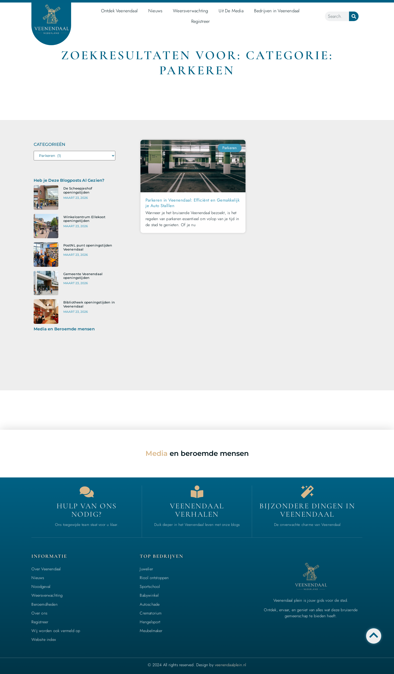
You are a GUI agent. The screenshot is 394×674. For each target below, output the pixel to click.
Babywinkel (149, 595)
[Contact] (86, 491)
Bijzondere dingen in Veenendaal (307, 510)
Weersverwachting (190, 11)
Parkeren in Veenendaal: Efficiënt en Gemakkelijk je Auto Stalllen (192, 203)
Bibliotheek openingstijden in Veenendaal (89, 304)
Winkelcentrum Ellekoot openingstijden (84, 219)
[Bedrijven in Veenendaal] (197, 491)
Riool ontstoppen (154, 578)
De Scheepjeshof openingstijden (77, 190)
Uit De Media (231, 11)
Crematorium (151, 613)
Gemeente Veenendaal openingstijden (83, 276)
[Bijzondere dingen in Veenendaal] (307, 491)
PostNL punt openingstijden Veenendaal (87, 247)
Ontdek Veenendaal (119, 11)
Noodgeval (40, 586)
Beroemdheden (44, 604)
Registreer (200, 21)
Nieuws (155, 11)
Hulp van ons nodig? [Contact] (87, 510)
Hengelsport (150, 622)
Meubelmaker (151, 631)
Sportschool (150, 586)
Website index (43, 639)
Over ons (39, 613)
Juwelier (146, 569)
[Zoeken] (354, 16)
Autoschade (150, 604)
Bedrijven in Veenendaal (277, 11)
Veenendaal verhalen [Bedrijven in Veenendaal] (197, 510)
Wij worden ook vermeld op (55, 631)
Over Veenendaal (46, 569)
